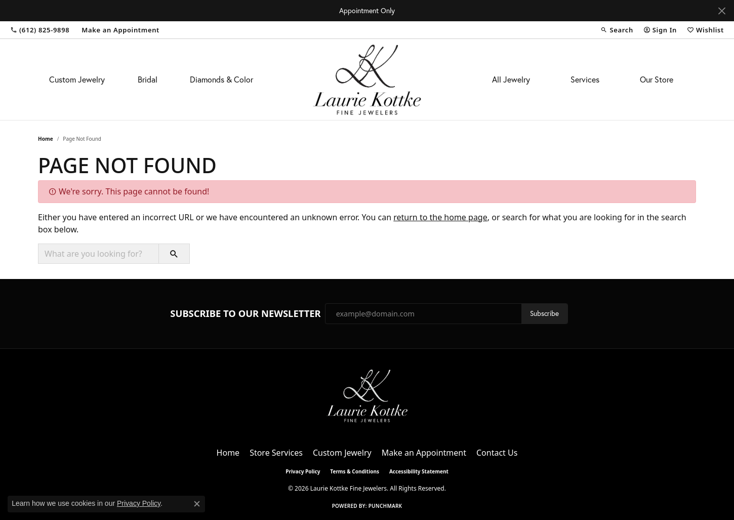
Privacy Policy (303, 471)
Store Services (276, 452)
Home (45, 138)
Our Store (656, 79)
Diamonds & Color (221, 79)
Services (584, 79)
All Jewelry (511, 79)
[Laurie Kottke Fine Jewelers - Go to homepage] (367, 395)
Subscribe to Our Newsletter (245, 313)
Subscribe (544, 313)
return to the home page (440, 217)
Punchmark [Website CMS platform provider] (385, 505)
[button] (616, 29)
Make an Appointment (424, 452)
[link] (39, 29)
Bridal (147, 79)
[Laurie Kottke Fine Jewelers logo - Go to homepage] (367, 79)
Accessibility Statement (418, 471)
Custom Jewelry (77, 79)
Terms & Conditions (354, 471)
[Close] (721, 11)
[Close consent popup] (197, 504)
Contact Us (496, 452)
